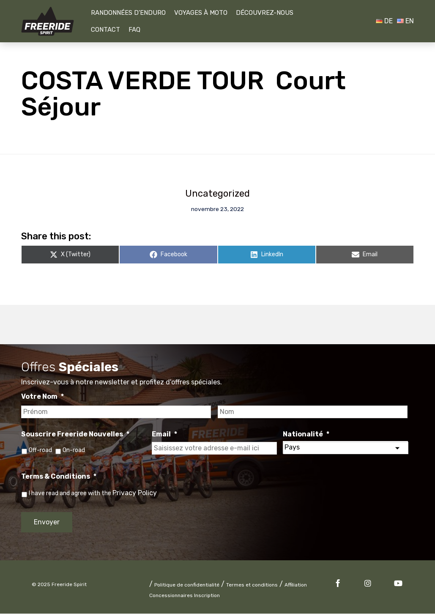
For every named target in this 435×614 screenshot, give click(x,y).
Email (164, 434)
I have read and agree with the (93, 493)
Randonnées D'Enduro (128, 12)
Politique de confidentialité (186, 585)
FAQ (134, 29)
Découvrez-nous (264, 12)
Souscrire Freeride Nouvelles (75, 434)
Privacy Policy (134, 493)
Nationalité (306, 434)
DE (384, 21)
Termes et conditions (252, 585)
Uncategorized (217, 193)
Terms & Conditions (58, 477)
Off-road (40, 450)
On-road (74, 450)
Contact (105, 29)
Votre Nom (42, 397)
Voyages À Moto (200, 12)
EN (405, 21)
